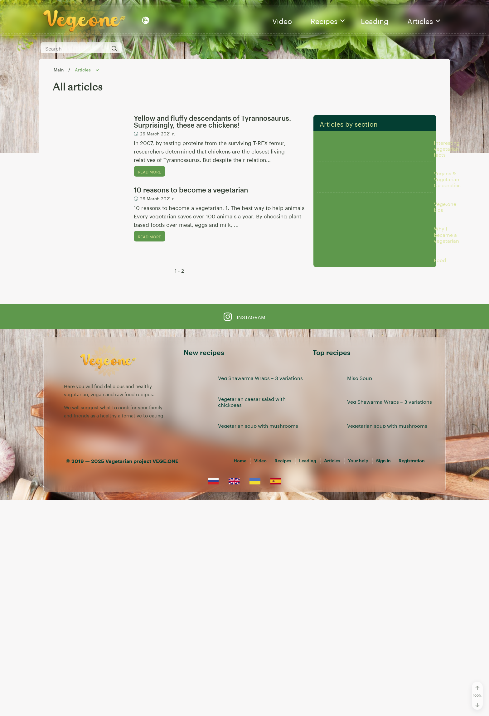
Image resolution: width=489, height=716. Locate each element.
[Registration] (412, 677)
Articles (423, 20)
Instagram (244, 532)
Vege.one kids (445, 316)
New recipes (204, 569)
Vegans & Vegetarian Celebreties (447, 242)
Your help (358, 677)
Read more (149, 171)
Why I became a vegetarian (446, 389)
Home (240, 677)
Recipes (328, 20)
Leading (375, 20)
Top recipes (332, 569)
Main (59, 69)
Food (440, 462)
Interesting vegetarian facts (447, 169)
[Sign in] (383, 677)
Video (282, 20)
